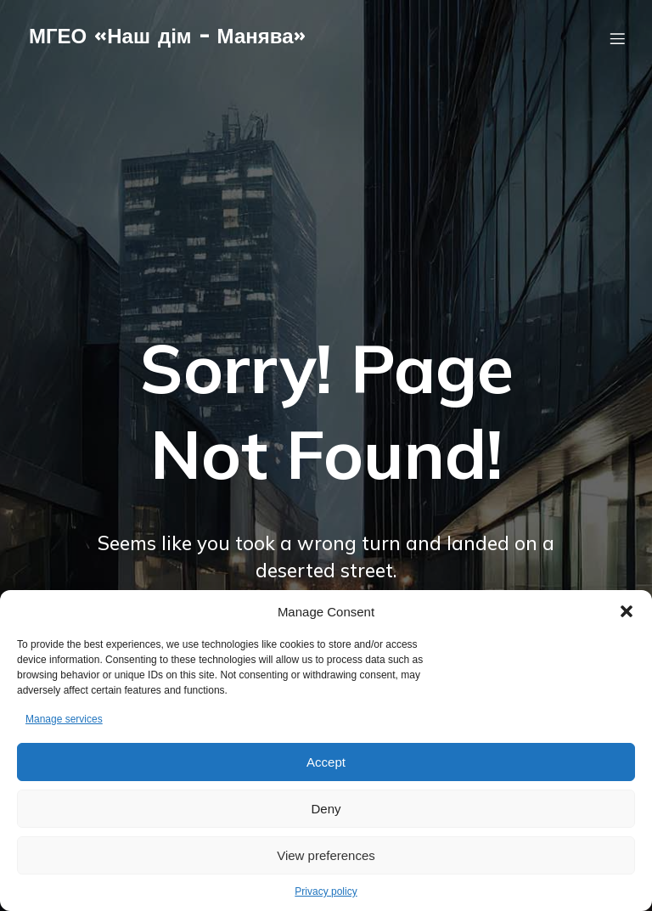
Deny (325, 808)
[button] (626, 611)
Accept (326, 762)
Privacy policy (326, 891)
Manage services (64, 719)
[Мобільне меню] (617, 46)
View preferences (326, 855)
